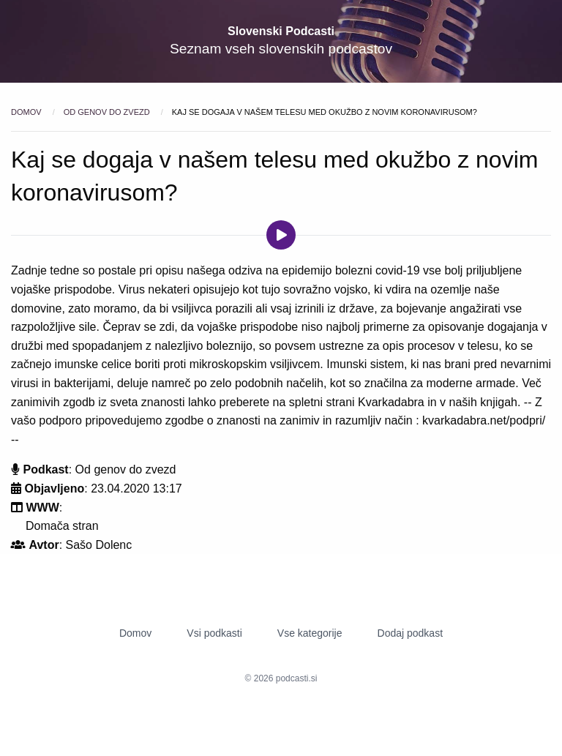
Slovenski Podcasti (281, 31)
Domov (27, 112)
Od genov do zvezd (108, 112)
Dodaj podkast (410, 633)
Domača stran (62, 526)
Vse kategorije (309, 633)
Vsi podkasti (214, 633)
